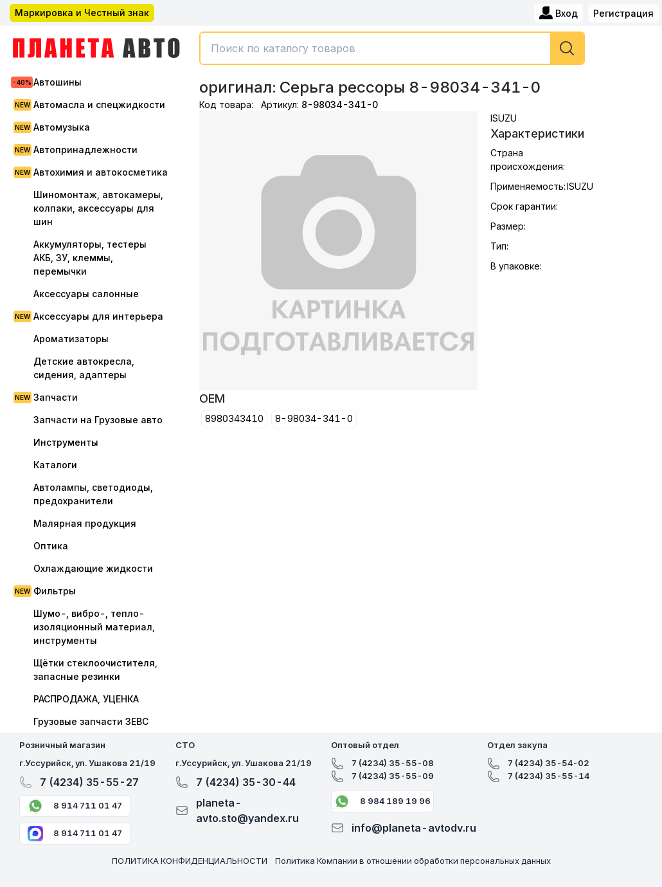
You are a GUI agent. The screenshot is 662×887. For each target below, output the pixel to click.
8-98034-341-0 (314, 418)
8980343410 (234, 418)
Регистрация (623, 13)
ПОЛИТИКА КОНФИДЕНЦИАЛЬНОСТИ (189, 860)
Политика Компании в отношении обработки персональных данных (413, 860)
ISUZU (503, 118)
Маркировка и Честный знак (82, 12)
